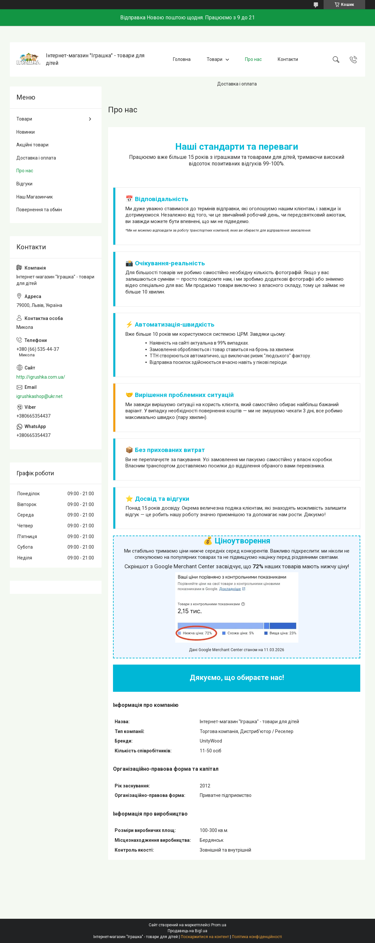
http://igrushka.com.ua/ (40, 377)
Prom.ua (218, 925)
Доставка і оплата (237, 83)
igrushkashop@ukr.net (39, 396)
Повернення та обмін (39, 209)
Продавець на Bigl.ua (187, 931)
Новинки (25, 132)
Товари (214, 59)
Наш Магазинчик (34, 196)
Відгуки (24, 183)
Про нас (253, 59)
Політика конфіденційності (257, 936)
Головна (182, 59)
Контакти (288, 59)
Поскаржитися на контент (205, 936)
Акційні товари (32, 144)
